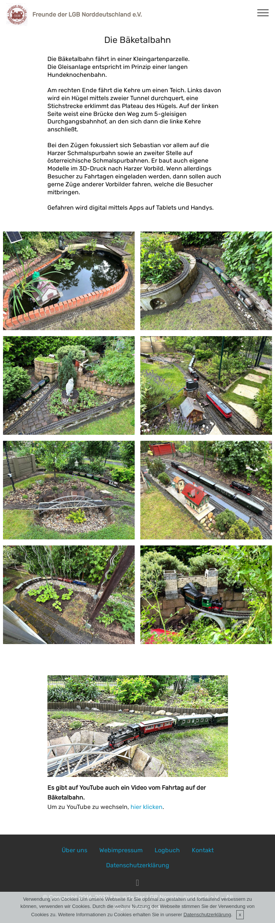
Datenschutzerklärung (137, 865)
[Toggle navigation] (263, 12)
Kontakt (203, 850)
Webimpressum (121, 850)
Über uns (74, 850)
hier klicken (147, 806)
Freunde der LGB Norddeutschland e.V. (87, 14)
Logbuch (167, 850)
